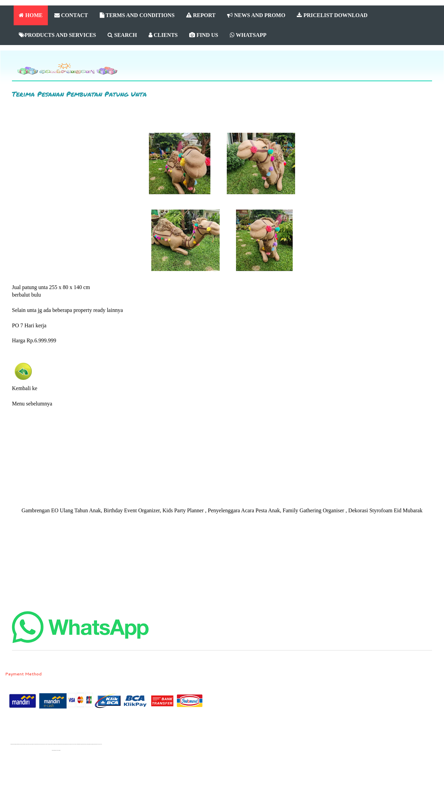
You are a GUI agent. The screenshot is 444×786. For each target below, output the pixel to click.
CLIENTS (163, 35)
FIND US (203, 35)
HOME (31, 15)
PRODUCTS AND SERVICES (57, 35)
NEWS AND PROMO (256, 15)
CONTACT (71, 15)
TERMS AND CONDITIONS (137, 15)
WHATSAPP (248, 35)
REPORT (201, 15)
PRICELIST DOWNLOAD (332, 15)
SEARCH (122, 35)
